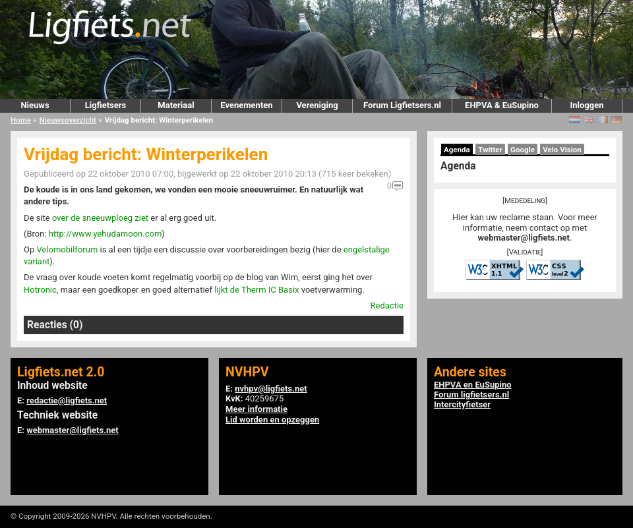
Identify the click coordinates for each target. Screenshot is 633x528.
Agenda (457, 149)
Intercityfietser (462, 404)
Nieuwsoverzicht (68, 120)
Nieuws (34, 105)
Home (21, 120)
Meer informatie (256, 409)
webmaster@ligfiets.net (524, 238)
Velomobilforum (67, 249)
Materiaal (176, 105)
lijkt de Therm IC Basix (256, 290)
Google (522, 149)
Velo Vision (562, 149)
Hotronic (40, 290)
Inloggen (586, 105)
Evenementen (246, 105)
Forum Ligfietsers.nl (402, 105)
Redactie (387, 305)
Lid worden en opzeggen (272, 420)
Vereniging (317, 105)
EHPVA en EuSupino (473, 385)
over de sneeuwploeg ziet (100, 218)
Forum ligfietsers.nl (471, 394)
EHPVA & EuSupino (502, 105)
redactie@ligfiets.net (66, 400)
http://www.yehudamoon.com (105, 234)
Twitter (490, 149)
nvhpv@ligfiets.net (271, 389)
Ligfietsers (105, 105)
